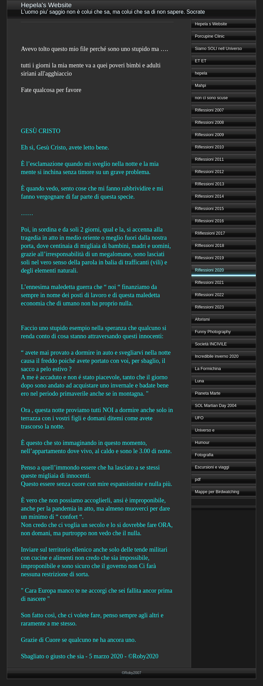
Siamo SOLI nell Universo (218, 48)
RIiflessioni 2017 (210, 233)
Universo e (204, 430)
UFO (199, 417)
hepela (201, 73)
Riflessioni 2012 (209, 171)
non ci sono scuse (211, 97)
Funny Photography (213, 331)
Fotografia (204, 454)
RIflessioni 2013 (209, 184)
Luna (199, 381)
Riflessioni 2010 (209, 147)
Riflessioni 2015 (209, 208)
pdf (198, 479)
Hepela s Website (211, 24)
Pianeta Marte (208, 393)
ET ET (200, 60)
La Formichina (208, 368)
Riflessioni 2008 (209, 122)
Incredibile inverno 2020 (216, 356)
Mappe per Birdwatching (217, 491)
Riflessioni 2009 (209, 134)
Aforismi (202, 319)
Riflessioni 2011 (209, 159)
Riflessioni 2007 (209, 110)
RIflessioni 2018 (209, 245)
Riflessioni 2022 (209, 294)
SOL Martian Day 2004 (216, 405)
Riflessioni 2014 (209, 196)
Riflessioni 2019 (209, 257)
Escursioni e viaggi (212, 467)
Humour (202, 442)
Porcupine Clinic (210, 36)
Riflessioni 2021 (209, 282)
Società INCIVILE (211, 344)
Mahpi (200, 85)
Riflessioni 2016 (209, 221)
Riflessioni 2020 (209, 270)
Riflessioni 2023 (209, 307)
